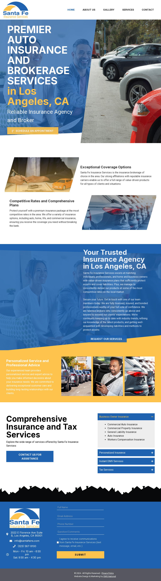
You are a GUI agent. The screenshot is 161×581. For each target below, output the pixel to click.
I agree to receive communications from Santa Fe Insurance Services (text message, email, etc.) (80, 542)
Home (71, 9)
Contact (148, 9)
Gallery (108, 9)
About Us (89, 9)
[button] (32, 126)
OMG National (109, 576)
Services (128, 9)
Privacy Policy (108, 573)
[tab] (126, 416)
